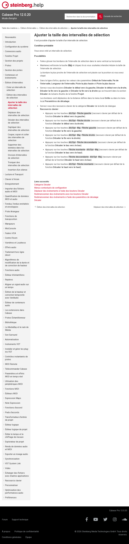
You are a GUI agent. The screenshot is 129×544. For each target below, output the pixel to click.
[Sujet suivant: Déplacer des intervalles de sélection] (108, 207)
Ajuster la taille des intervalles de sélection (89, 28)
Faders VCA (10, 233)
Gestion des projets (14, 61)
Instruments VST (12, 344)
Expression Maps (13, 398)
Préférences (10, 497)
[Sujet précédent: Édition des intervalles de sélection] (51, 207)
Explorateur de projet (14, 441)
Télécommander (16, 369)
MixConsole (10, 228)
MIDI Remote (11, 364)
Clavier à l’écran (12, 179)
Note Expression (12, 403)
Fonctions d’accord (13, 407)
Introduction (10, 42)
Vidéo (7, 468)
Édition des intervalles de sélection (54, 28)
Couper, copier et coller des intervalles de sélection (18, 137)
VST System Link (13, 463)
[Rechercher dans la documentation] (100, 16)
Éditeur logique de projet (16, 429)
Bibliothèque (10, 322)
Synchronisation (12, 459)
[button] (4, 37)
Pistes (8, 65)
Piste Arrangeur (12, 211)
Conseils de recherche (113, 16)
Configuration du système (16, 46)
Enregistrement (12, 184)
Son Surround (11, 335)
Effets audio (10, 247)
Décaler (37, 200)
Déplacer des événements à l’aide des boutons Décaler (59, 191)
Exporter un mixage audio (16, 454)
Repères (9, 279)
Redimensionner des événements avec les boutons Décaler (61, 194)
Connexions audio (13, 51)
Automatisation (12, 339)
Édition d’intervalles (28, 28)
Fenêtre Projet (11, 56)
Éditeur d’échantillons (14, 275)
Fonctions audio (12, 270)
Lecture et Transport (14, 174)
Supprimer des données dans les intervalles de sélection (18, 148)
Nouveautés (10, 37)
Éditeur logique (12, 425)
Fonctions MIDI (12, 389)
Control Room (11, 238)
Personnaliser (11, 485)
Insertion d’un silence (17, 170)
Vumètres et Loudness (15, 242)
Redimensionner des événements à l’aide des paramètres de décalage (66, 197)
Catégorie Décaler (42, 184)
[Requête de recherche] (84, 16)
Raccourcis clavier (13, 480)
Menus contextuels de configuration (50, 188)
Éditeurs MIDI (11, 393)
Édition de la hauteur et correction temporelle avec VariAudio (15, 295)
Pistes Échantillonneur (15, 318)
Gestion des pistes (13, 70)
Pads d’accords (12, 412)
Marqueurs (10, 224)
